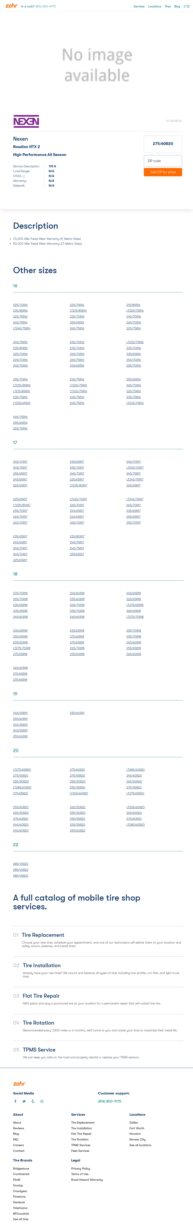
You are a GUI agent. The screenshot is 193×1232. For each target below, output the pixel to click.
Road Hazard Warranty (87, 1179)
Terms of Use (79, 1174)
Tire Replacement (83, 1122)
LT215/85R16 (78, 310)
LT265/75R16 (78, 385)
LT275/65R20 (22, 769)
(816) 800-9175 (109, 1101)
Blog (177, 6)
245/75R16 (20, 322)
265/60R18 (77, 617)
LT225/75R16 (135, 310)
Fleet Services (80, 1150)
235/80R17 (77, 536)
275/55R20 (20, 775)
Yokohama (20, 1208)
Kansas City (137, 1139)
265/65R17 (20, 485)
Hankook (19, 1202)
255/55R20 (77, 787)
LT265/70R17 (78, 499)
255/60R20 (21, 807)
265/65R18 (133, 593)
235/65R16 (77, 365)
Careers (18, 1145)
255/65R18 (20, 636)
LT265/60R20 (79, 793)
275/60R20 (77, 769)
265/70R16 (133, 322)
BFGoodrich (21, 1213)
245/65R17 (20, 479)
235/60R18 (77, 599)
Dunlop (18, 1185)
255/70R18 (77, 611)
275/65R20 (20, 793)
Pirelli (16, 1179)
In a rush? (38, 6)
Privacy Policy (80, 1168)
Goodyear (20, 1191)
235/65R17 (77, 461)
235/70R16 (77, 316)
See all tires (20, 1219)
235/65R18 (20, 605)
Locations (154, 6)
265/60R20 (134, 813)
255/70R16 (77, 342)
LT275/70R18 (135, 617)
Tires (168, 6)
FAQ (15, 1139)
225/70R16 (20, 305)
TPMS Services (80, 1145)
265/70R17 (20, 516)
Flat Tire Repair (81, 1133)
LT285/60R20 (22, 787)
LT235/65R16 (21, 403)
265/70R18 (20, 599)
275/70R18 (20, 593)
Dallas (133, 1122)
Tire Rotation (80, 1139)
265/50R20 (134, 781)
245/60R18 (20, 617)
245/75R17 (20, 467)
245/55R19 (20, 713)
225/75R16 (20, 316)
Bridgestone (21, 1168)
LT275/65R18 (134, 605)
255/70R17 (77, 467)
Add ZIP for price (163, 172)
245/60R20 (134, 775)
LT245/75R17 (134, 479)
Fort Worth (136, 1128)
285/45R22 (20, 864)
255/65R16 (77, 322)
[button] (25, 65)
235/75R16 (20, 397)
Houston (135, 1133)
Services (139, 6)
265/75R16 (77, 328)
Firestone (19, 1196)
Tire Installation (81, 1128)
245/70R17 (20, 461)
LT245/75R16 (21, 328)
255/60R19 (20, 719)
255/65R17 (20, 473)
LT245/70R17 (135, 467)
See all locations (140, 1145)
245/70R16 (133, 316)
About (17, 1122)
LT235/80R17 (78, 485)
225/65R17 (77, 479)
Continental (21, 1174)
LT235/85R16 (22, 385)
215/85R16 (133, 305)
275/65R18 (20, 654)
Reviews (18, 1128)
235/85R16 (20, 310)
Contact (18, 1150)
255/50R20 (21, 781)
